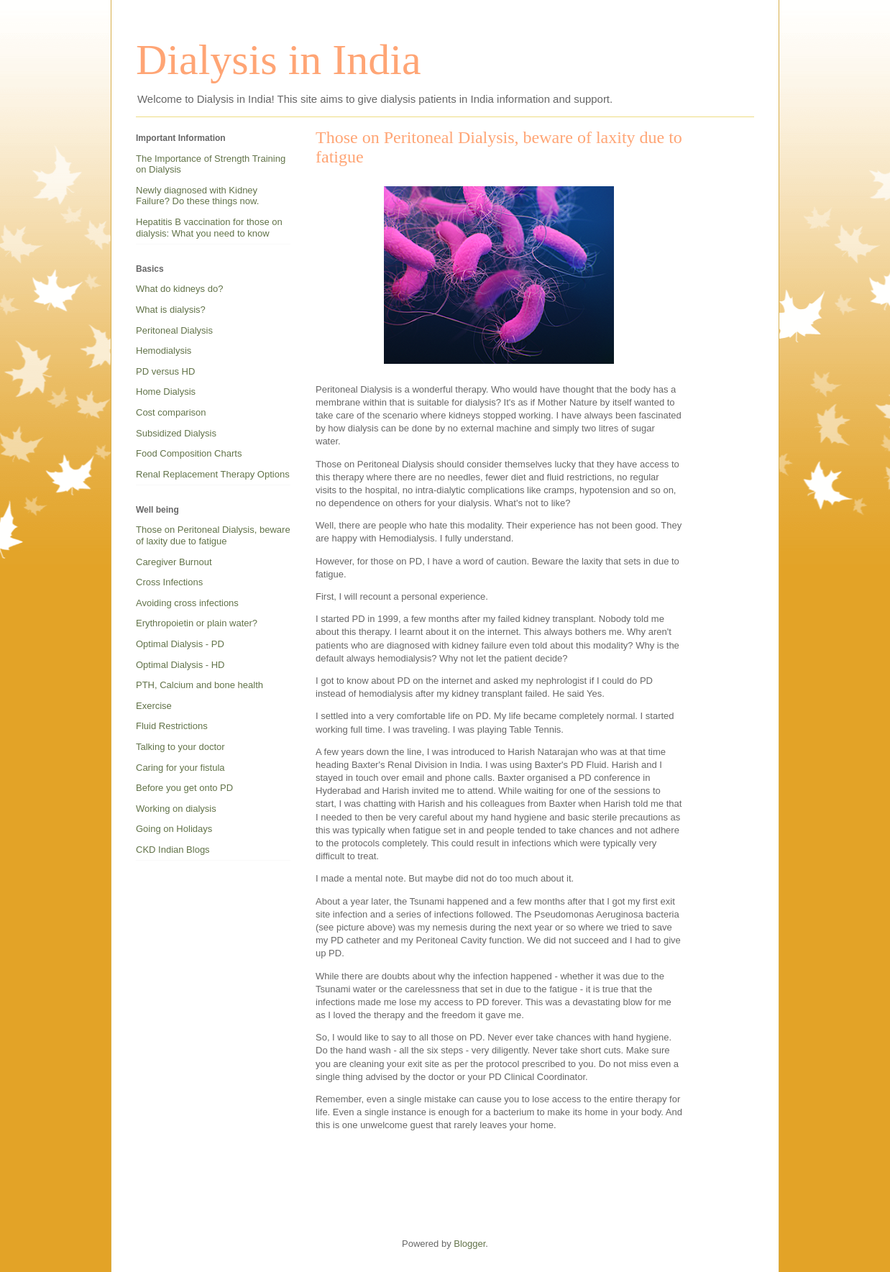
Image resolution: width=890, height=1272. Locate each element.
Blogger (469, 1243)
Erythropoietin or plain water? (196, 623)
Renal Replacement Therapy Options (213, 474)
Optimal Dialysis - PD (180, 644)
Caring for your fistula (180, 767)
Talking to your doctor (180, 746)
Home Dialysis (166, 391)
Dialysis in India (278, 59)
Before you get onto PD (184, 787)
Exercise (154, 705)
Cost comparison (171, 412)
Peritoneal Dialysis (174, 330)
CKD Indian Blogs (173, 849)
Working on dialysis (176, 808)
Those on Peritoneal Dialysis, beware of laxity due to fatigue (213, 535)
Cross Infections (169, 582)
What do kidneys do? (179, 288)
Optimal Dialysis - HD (180, 664)
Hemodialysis (163, 350)
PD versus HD (165, 371)
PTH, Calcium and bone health (199, 685)
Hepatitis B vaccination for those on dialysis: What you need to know (209, 227)
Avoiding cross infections (187, 603)
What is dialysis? (171, 309)
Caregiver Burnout (174, 562)
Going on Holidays (174, 828)
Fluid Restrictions (172, 725)
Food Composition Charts (189, 453)
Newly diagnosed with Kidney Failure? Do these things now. (197, 196)
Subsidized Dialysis (176, 433)
